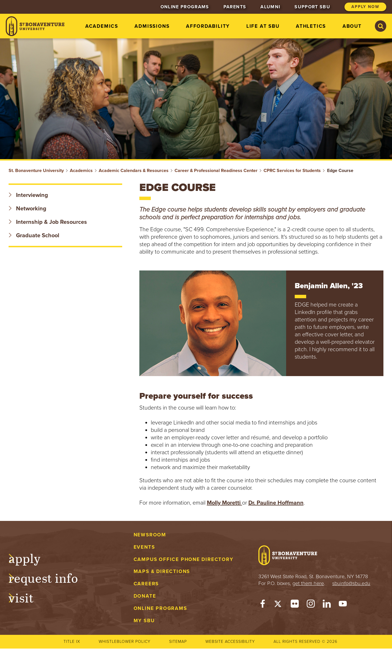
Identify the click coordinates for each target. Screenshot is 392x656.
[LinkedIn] (326, 605)
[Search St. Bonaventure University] (380, 26)
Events (144, 547)
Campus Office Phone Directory (183, 559)
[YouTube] (342, 605)
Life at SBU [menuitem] (263, 26)
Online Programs (160, 608)
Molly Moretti (224, 502)
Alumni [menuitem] (270, 7)
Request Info (49, 577)
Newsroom (150, 535)
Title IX (72, 641)
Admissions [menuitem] (151, 26)
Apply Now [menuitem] (365, 6)
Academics (81, 170)
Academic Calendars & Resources (134, 170)
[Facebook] (262, 605)
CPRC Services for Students (292, 170)
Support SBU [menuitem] (312, 7)
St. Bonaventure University (36, 170)
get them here (308, 583)
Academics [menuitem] (101, 26)
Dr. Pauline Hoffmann (276, 502)
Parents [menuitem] (234, 7)
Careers (146, 584)
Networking (27, 208)
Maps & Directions (162, 571)
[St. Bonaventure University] (35, 26)
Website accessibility (230, 641)
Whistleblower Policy (125, 641)
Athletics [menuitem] (311, 26)
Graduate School (34, 235)
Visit (27, 597)
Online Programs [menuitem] (185, 7)
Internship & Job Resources (48, 222)
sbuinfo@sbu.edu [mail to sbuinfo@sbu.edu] (351, 583)
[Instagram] (310, 605)
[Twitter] (278, 605)
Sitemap (178, 641)
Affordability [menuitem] (208, 26)
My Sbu (144, 621)
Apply (30, 557)
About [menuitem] (352, 26)
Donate (145, 596)
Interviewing (28, 195)
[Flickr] (294, 605)
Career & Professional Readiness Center (216, 170)
